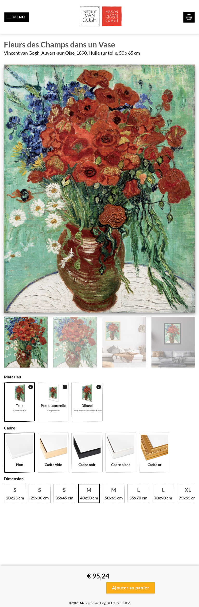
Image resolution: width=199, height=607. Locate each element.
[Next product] (9, 364)
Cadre (9, 427)
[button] (16, 17)
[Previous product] (20, 364)
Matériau (12, 376)
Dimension (14, 478)
